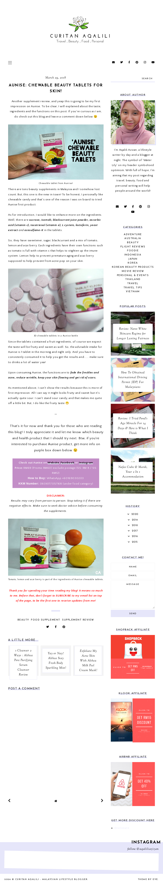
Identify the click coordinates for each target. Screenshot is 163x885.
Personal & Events (133, 275)
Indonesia (133, 255)
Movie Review (133, 271)
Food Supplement (45, 620)
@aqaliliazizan (148, 849)
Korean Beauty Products (133, 267)
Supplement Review (78, 620)
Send (133, 613)
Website (53, 462)
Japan (133, 259)
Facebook (67, 462)
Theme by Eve (148, 879)
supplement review (36, 101)
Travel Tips (133, 288)
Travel (133, 283)
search (147, 78)
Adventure (133, 234)
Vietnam (133, 291)
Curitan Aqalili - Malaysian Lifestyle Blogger (51, 879)
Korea (133, 263)
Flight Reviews (132, 247)
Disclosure (122, 827)
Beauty (23, 620)
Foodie (133, 251)
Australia (132, 238)
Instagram (86, 462)
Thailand (133, 279)
